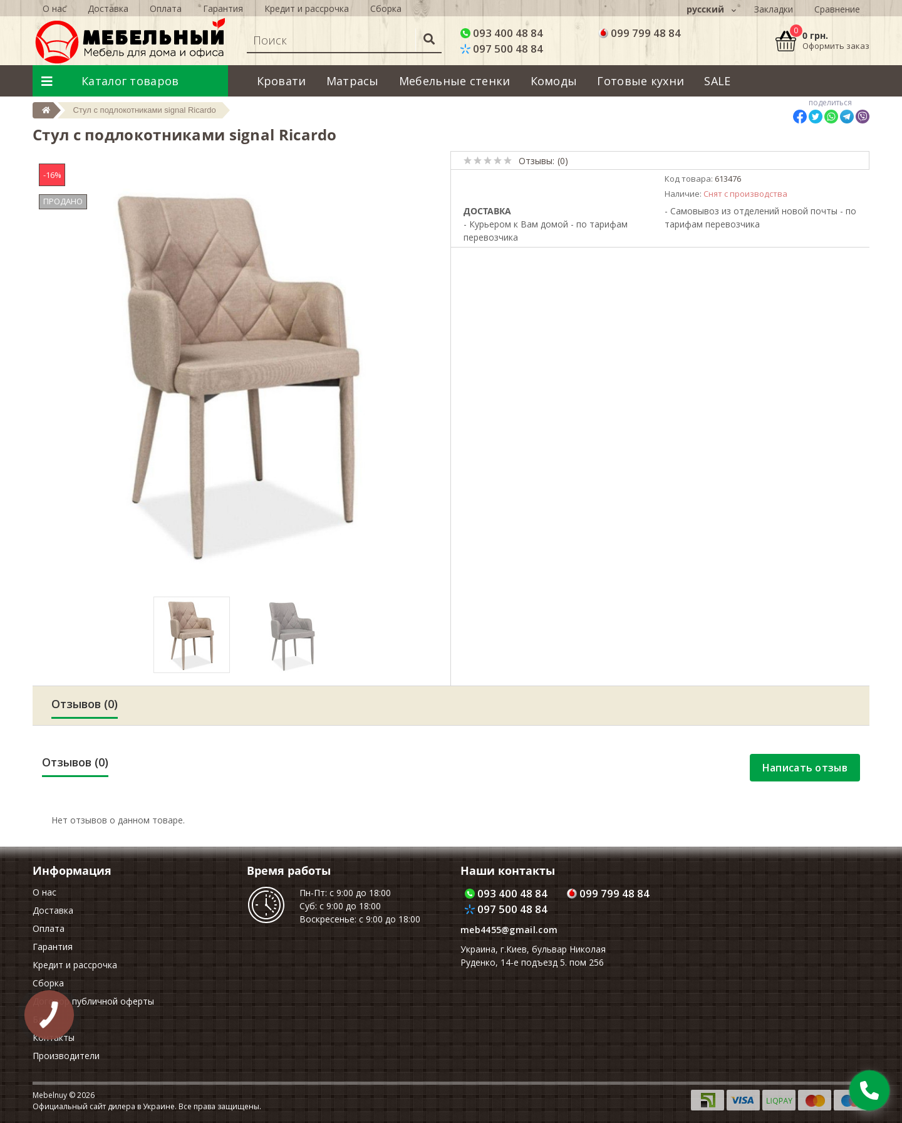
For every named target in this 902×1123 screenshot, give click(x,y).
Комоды (554, 80)
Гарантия (53, 947)
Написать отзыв (805, 768)
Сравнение (837, 9)
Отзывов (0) (84, 703)
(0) (562, 161)
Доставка (53, 910)
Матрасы (352, 80)
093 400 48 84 (501, 33)
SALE (717, 80)
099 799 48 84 (639, 33)
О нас (44, 892)
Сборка (48, 983)
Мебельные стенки (455, 80)
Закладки (773, 9)
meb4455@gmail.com (508, 930)
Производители (66, 1056)
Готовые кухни (640, 80)
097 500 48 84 (501, 48)
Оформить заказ (835, 45)
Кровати (281, 80)
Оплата (49, 928)
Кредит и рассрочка (75, 965)
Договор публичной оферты (93, 1001)
